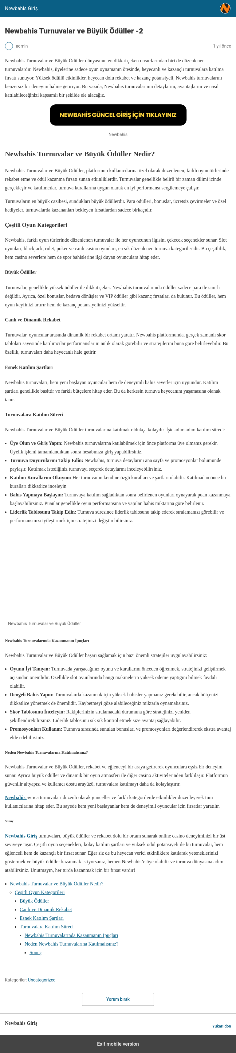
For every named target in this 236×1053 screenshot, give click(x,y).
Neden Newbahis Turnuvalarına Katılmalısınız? (71, 943)
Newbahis (16, 797)
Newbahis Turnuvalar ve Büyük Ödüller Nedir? (56, 883)
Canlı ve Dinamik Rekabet (46, 909)
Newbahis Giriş (21, 835)
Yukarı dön (221, 1026)
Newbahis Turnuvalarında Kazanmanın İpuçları (71, 935)
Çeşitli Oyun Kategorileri (40, 892)
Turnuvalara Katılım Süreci (46, 926)
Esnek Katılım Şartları (42, 918)
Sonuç (36, 952)
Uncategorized (42, 979)
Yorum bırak (118, 999)
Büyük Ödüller (34, 900)
